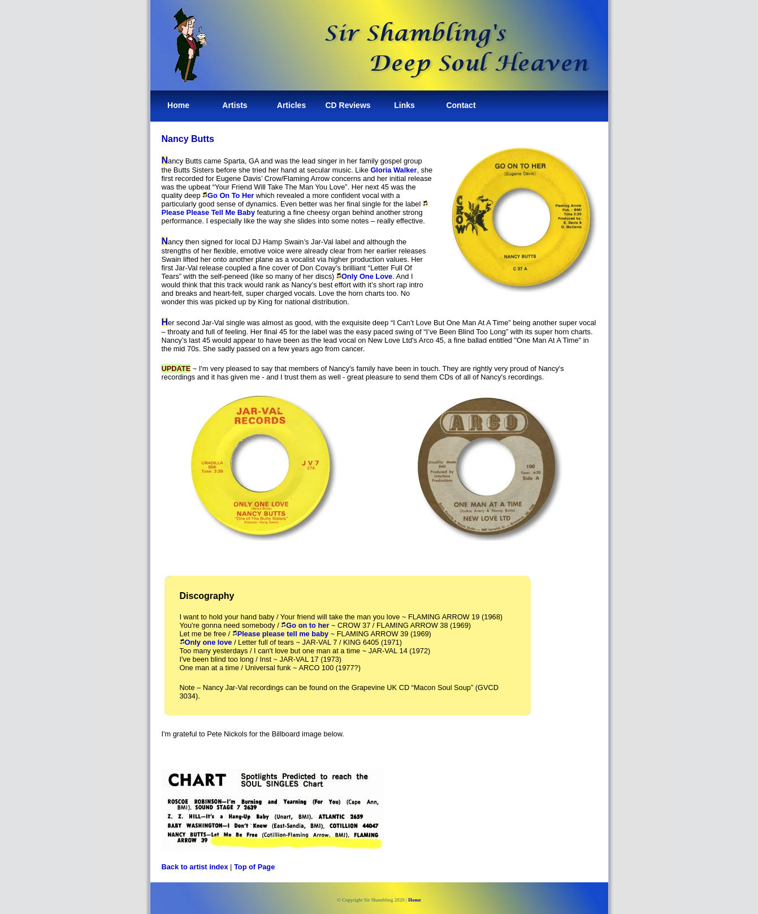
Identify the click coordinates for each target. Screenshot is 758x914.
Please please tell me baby (280, 634)
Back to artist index (195, 867)
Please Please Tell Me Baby (208, 212)
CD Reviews (347, 105)
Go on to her (305, 625)
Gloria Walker (393, 170)
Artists (234, 105)
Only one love (206, 642)
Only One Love (364, 276)
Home (178, 105)
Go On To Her (228, 195)
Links (404, 105)
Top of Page (254, 867)
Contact (460, 105)
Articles (291, 105)
